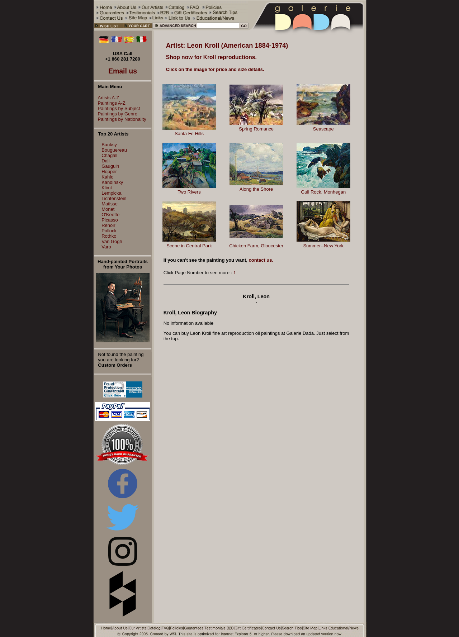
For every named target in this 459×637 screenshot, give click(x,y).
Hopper (109, 171)
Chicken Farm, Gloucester (256, 245)
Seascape (323, 129)
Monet (107, 209)
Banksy (109, 144)
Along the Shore (256, 189)
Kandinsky (112, 182)
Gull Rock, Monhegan (323, 192)
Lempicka (111, 193)
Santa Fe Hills (189, 133)
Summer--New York (323, 245)
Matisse (109, 203)
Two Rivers (189, 192)
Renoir (108, 225)
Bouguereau (114, 150)
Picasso (109, 220)
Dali (105, 160)
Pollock (109, 230)
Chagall (109, 155)
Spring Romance (256, 129)
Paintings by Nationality (120, 119)
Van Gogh (111, 241)
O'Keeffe (110, 214)
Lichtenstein (113, 198)
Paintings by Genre (116, 114)
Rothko (108, 236)
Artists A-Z (106, 97)
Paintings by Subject (117, 108)
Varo (106, 246)
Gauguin (110, 166)
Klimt (106, 187)
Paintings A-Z (110, 103)
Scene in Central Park (189, 245)
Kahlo (107, 177)
